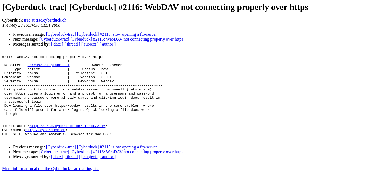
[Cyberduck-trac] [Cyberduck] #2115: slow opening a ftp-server (101, 34)
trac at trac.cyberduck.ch (45, 20)
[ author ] (108, 44)
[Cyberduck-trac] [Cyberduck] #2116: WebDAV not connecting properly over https (111, 39)
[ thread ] (72, 44)
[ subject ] (90, 44)
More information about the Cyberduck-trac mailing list (50, 185)
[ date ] (57, 44)
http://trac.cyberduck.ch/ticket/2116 (67, 140)
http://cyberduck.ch (45, 145)
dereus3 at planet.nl (49, 67)
